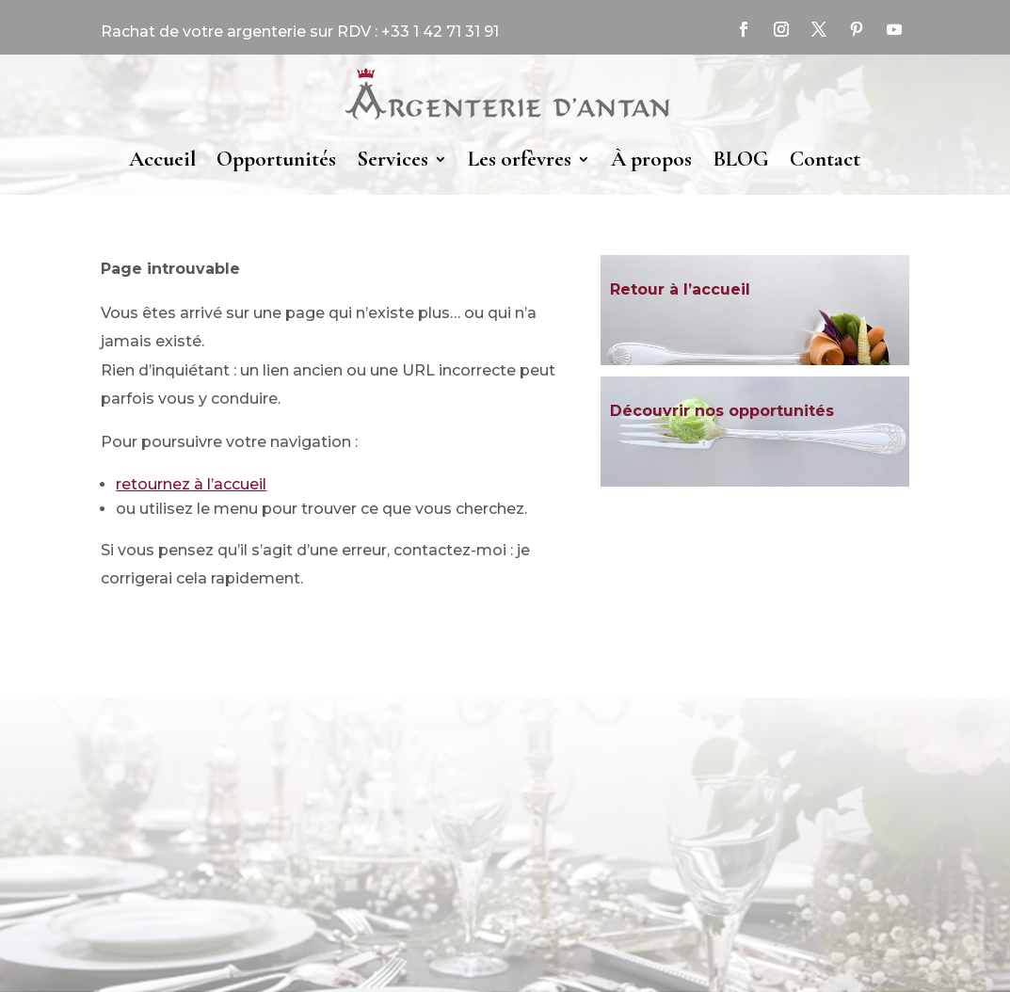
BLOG (741, 159)
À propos (651, 159)
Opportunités (276, 159)
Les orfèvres (519, 159)
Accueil (162, 159)
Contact (825, 159)
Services (392, 159)
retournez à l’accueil (191, 484)
